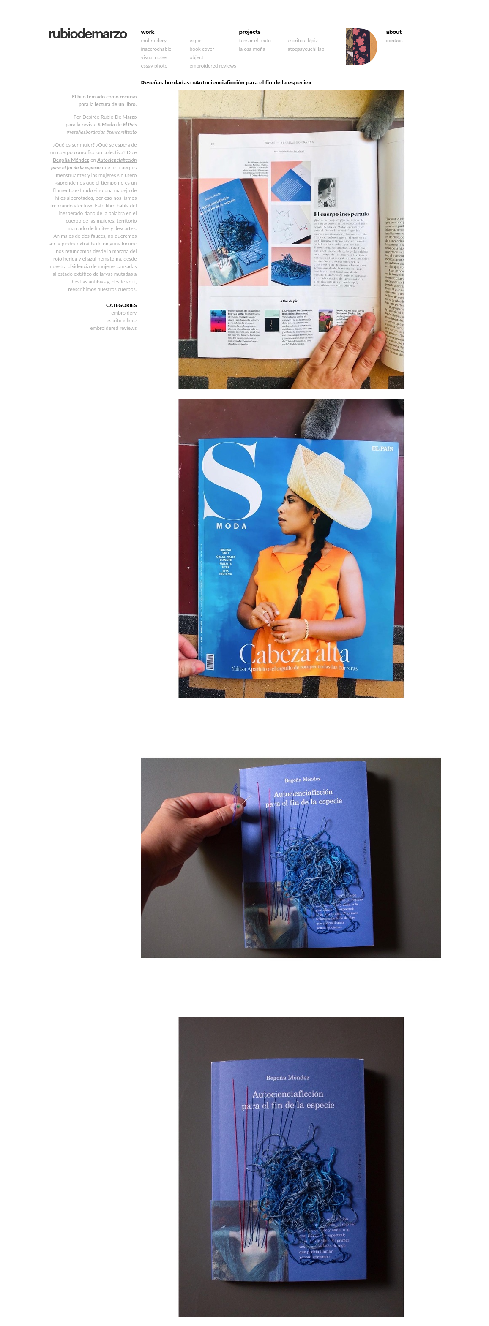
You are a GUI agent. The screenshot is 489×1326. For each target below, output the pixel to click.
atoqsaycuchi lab (306, 49)
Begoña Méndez (71, 160)
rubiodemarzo (87, 33)
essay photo (154, 65)
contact (394, 40)
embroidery (154, 40)
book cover (202, 49)
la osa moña (252, 49)
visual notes (154, 57)
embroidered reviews (213, 65)
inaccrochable (156, 49)
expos (196, 40)
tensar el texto (255, 40)
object (197, 57)
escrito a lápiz (303, 40)
